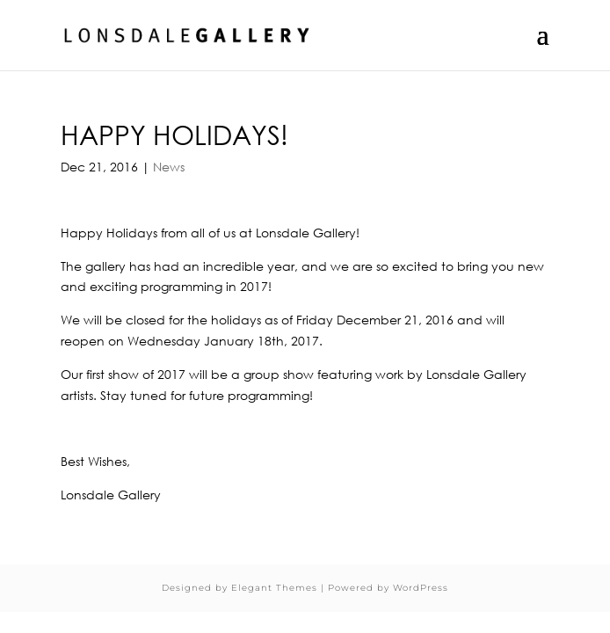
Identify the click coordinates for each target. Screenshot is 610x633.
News (169, 166)
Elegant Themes (274, 587)
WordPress (420, 587)
